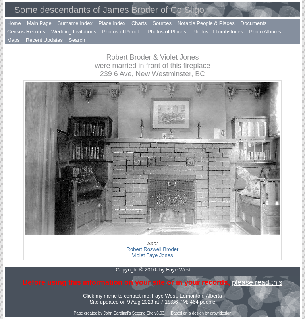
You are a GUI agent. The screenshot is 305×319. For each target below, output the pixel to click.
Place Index (111, 23)
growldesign (220, 313)
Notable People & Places (206, 23)
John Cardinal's (117, 313)
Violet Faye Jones (152, 255)
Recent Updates (44, 40)
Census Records (26, 32)
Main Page (39, 23)
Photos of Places (166, 32)
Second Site (143, 313)
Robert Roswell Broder (153, 249)
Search (77, 40)
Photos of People (121, 32)
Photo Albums (265, 32)
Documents (254, 23)
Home (14, 23)
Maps (13, 40)
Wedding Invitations (73, 32)
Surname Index (75, 23)
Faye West (164, 296)
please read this (257, 282)
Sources (162, 23)
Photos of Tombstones (217, 32)
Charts (139, 23)
